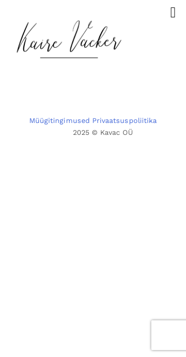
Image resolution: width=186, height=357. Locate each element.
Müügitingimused (59, 120)
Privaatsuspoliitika (124, 120)
